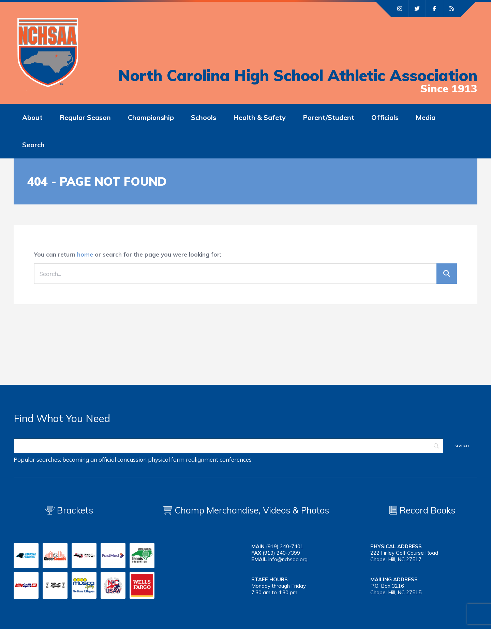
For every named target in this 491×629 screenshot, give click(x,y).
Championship (151, 117)
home (85, 254)
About (32, 117)
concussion (132, 459)
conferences (236, 459)
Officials (385, 117)
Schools (203, 117)
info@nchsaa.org (288, 559)
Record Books (422, 510)
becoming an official (89, 459)
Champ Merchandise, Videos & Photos (252, 510)
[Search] (228, 446)
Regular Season (85, 117)
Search (33, 144)
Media (425, 117)
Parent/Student (328, 117)
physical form (166, 459)
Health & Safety (259, 117)
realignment (202, 459)
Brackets (69, 510)
